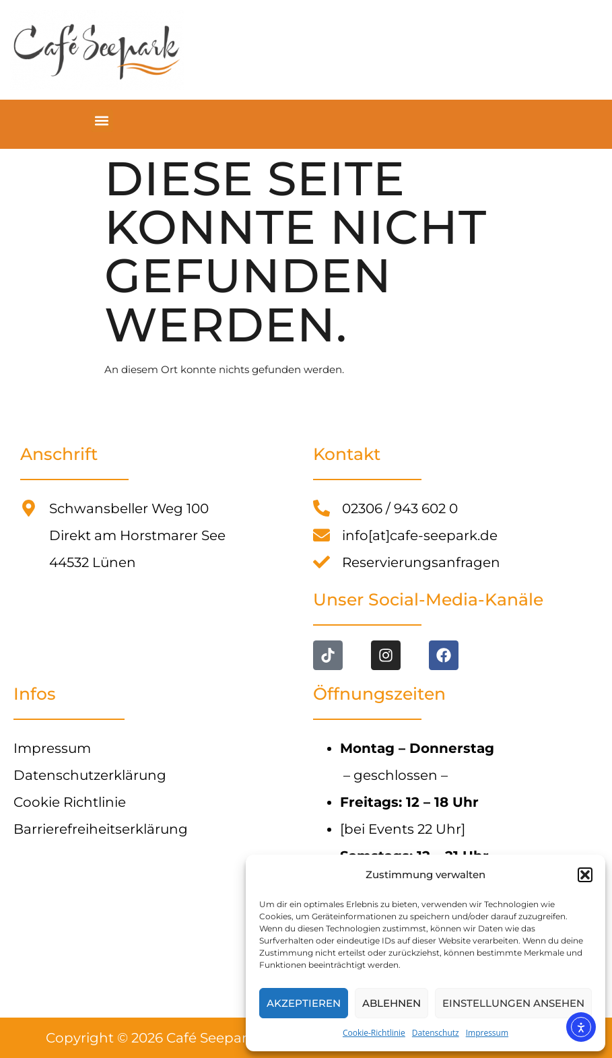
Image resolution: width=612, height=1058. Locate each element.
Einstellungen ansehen (513, 1003)
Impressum (487, 1032)
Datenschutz (435, 1032)
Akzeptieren (304, 1003)
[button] (585, 875)
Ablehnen (391, 1003)
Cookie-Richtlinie (374, 1032)
